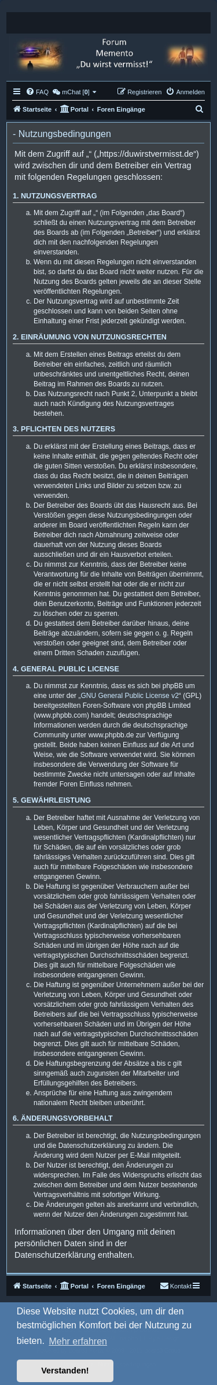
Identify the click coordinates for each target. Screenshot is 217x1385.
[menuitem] (37, 92)
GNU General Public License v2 (129, 696)
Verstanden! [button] (65, 1370)
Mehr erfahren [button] (78, 1341)
